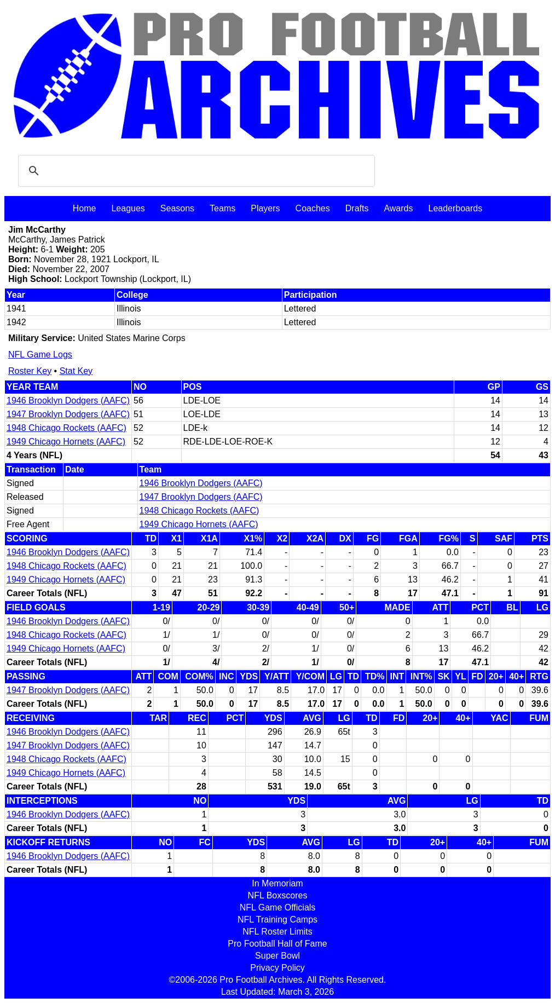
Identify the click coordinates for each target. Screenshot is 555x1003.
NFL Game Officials (278, 907)
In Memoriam (277, 883)
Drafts (357, 208)
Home (84, 208)
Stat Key (76, 371)
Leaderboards (455, 208)
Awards (398, 208)
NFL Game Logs (40, 354)
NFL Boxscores (278, 895)
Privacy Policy (277, 967)
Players (265, 208)
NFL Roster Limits (277, 931)
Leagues (127, 208)
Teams (222, 208)
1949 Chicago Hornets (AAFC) (66, 441)
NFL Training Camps (277, 919)
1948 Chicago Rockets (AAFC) (66, 428)
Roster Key (29, 371)
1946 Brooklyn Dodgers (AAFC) (68, 400)
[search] (194, 170)
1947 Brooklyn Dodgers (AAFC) (68, 414)
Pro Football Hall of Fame (277, 943)
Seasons (177, 208)
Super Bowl (277, 955)
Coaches (313, 208)
